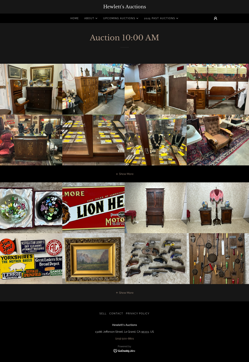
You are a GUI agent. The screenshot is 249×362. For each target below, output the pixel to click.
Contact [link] (116, 313)
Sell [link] (103, 313)
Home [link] (74, 18)
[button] (91, 18)
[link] (124, 7)
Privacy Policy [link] (138, 313)
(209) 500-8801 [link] (124, 338)
